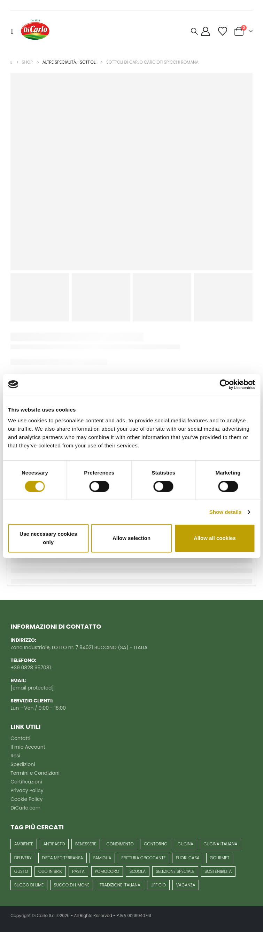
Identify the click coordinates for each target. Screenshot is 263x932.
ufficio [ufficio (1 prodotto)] (158, 885)
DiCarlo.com (25, 807)
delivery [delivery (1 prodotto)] (23, 858)
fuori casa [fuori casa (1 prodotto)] (188, 858)
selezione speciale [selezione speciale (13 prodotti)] (175, 871)
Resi (15, 755)
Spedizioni (22, 764)
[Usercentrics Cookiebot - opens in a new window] (224, 384)
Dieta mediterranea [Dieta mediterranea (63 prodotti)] (62, 858)
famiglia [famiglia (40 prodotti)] (102, 858)
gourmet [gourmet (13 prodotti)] (219, 858)
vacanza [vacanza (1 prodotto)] (185, 885)
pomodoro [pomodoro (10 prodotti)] (107, 871)
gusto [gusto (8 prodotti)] (21, 871)
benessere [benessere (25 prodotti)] (85, 844)
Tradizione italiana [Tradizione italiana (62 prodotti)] (120, 885)
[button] (13, 31)
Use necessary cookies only (48, 538)
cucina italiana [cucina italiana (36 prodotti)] (220, 844)
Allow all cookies (215, 538)
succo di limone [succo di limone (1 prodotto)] (72, 885)
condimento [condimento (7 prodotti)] (120, 844)
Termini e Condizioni (35, 773)
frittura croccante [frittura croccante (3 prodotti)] (144, 858)
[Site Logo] (35, 31)
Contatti (20, 738)
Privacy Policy (27, 790)
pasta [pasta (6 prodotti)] (78, 871)
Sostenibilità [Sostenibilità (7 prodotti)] (218, 871)
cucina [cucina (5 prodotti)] (185, 844)
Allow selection (131, 538)
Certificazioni (26, 781)
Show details (225, 512)
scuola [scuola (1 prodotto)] (138, 871)
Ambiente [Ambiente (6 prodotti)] (23, 844)
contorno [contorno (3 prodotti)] (155, 844)
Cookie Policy (26, 799)
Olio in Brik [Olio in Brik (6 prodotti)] (50, 871)
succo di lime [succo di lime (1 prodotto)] (29, 885)
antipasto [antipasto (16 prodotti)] (54, 844)
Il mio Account (27, 746)
